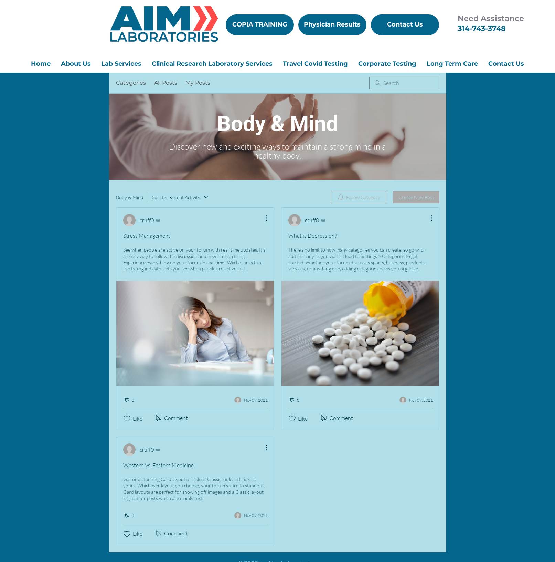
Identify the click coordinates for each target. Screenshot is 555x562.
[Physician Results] (332, 24)
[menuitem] (358, 197)
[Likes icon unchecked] (126, 419)
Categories (131, 83)
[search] (404, 83)
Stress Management (146, 235)
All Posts (165, 83)
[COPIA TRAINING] (260, 24)
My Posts (197, 83)
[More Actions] (263, 218)
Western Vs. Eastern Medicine (158, 465)
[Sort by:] (181, 197)
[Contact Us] (405, 24)
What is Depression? (312, 235)
